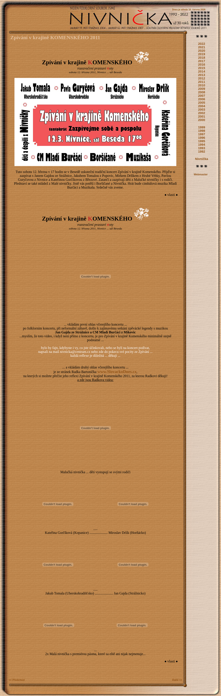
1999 (201, 127)
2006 (201, 99)
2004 (201, 106)
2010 (201, 85)
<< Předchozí (17, 679)
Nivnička (201, 159)
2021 (201, 47)
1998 (201, 130)
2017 (201, 61)
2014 (201, 71)
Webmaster (201, 174)
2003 (201, 109)
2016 (201, 64)
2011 (201, 82)
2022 (201, 43)
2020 (201, 50)
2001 (201, 116)
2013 (201, 75)
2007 (201, 95)
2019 (201, 54)
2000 (201, 120)
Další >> (177, 679)
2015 (201, 68)
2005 (201, 102)
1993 (201, 148)
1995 (201, 141)
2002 (201, 113)
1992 (201, 151)
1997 (201, 134)
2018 (201, 57)
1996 (201, 137)
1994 (201, 144)
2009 (201, 88)
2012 (201, 78)
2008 (201, 92)
